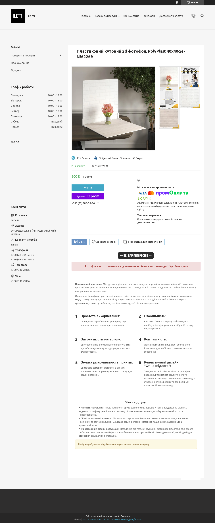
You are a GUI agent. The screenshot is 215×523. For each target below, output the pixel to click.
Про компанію (131, 16)
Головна (86, 16)
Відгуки (16, 70)
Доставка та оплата (171, 16)
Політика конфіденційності (126, 519)
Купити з (87, 196)
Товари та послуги (106, 16)
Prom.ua (125, 516)
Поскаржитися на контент (96, 519)
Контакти (149, 16)
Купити (88, 187)
